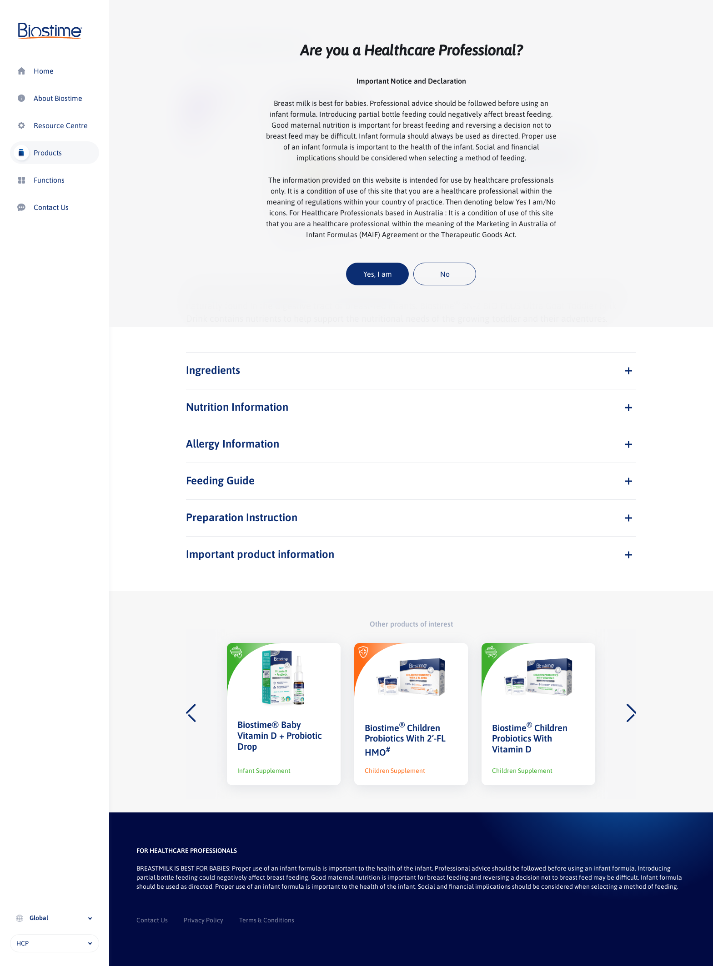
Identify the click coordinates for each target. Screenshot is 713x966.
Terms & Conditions (266, 920)
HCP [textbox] (22, 943)
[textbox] (54, 917)
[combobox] (54, 918)
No (445, 274)
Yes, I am (377, 274)
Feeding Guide (220, 480)
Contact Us (152, 920)
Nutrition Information (237, 407)
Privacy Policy (203, 920)
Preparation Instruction (241, 517)
